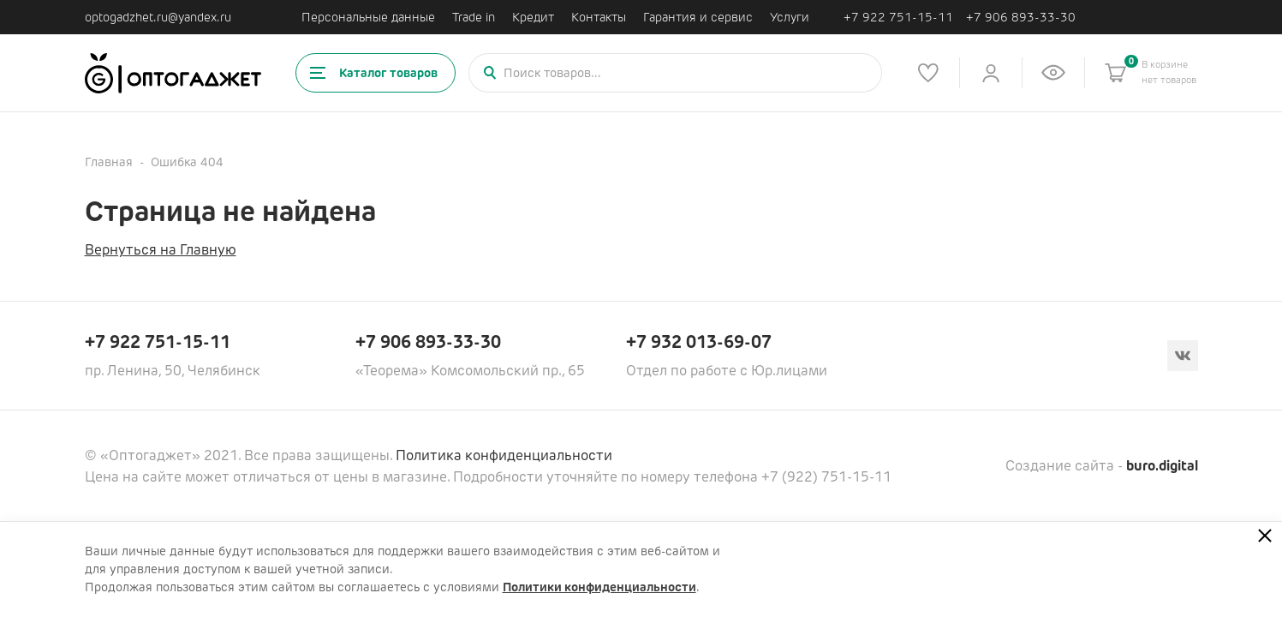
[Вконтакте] (1182, 355)
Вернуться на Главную (160, 250)
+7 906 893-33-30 (1021, 17)
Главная (109, 162)
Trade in (473, 17)
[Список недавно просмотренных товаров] (1053, 72)
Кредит (533, 17)
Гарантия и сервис (698, 17)
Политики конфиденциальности (599, 587)
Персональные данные (368, 17)
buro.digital (1162, 466)
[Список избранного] (928, 72)
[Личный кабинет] (991, 72)
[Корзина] (1116, 72)
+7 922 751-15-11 (898, 17)
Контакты (598, 17)
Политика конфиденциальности (504, 455)
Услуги (789, 17)
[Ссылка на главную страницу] (173, 73)
